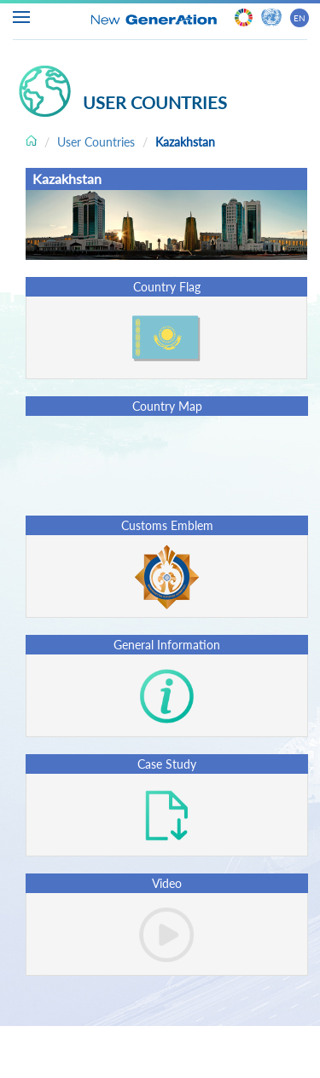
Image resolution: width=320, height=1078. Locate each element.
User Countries (96, 142)
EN (299, 18)
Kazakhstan (185, 142)
